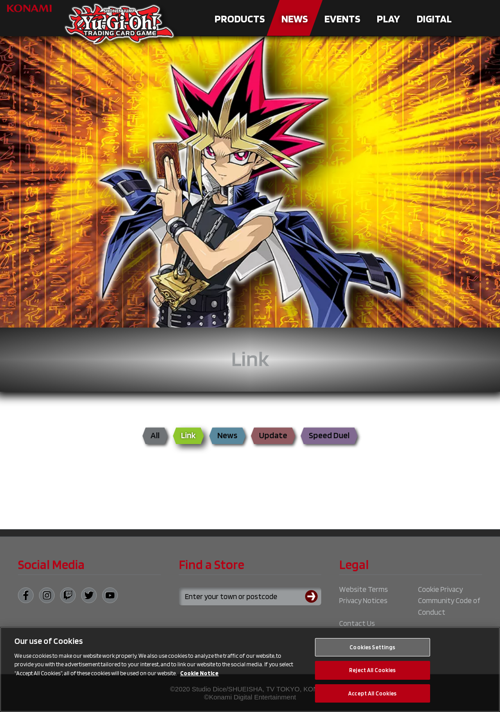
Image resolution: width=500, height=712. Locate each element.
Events (342, 18)
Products (240, 18)
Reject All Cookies (372, 675)
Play (388, 18)
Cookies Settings (372, 652)
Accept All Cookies (372, 698)
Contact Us (357, 623)
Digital (434, 18)
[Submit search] (313, 596)
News (294, 18)
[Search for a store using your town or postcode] (250, 596)
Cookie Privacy (440, 589)
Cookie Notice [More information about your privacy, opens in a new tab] (199, 678)
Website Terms (363, 589)
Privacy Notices (363, 600)
